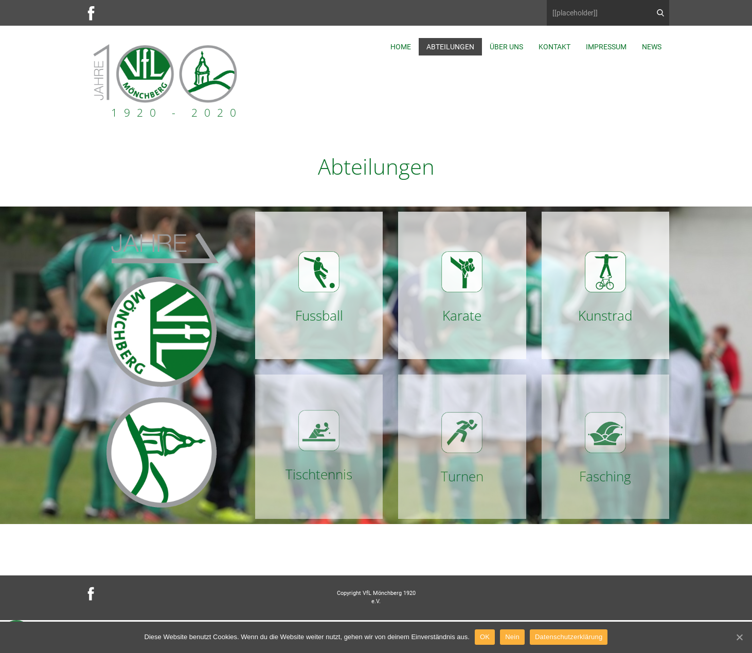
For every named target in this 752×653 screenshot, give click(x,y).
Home (400, 47)
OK (485, 637)
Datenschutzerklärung (568, 637)
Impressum (606, 47)
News (651, 47)
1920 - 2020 (177, 112)
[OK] (739, 637)
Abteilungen (450, 47)
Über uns (506, 47)
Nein (512, 637)
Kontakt (554, 47)
